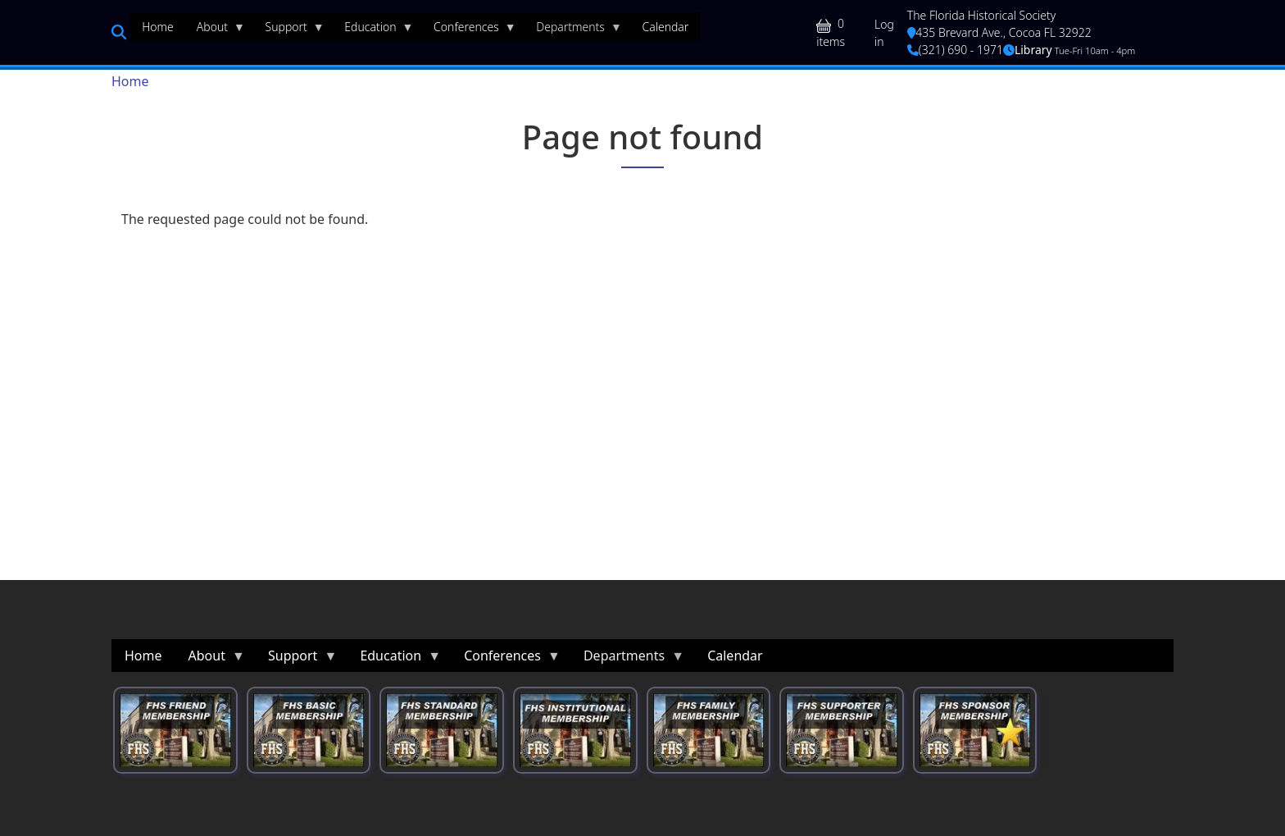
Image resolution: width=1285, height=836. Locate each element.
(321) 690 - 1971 (955, 49)
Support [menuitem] (289, 30)
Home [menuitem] (158, 26)
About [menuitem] (215, 30)
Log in (884, 32)
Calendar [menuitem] (665, 26)
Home (130, 81)
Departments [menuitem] (573, 30)
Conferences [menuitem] (469, 30)
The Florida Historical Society (981, 15)
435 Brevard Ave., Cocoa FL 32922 (999, 32)
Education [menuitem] (373, 30)
